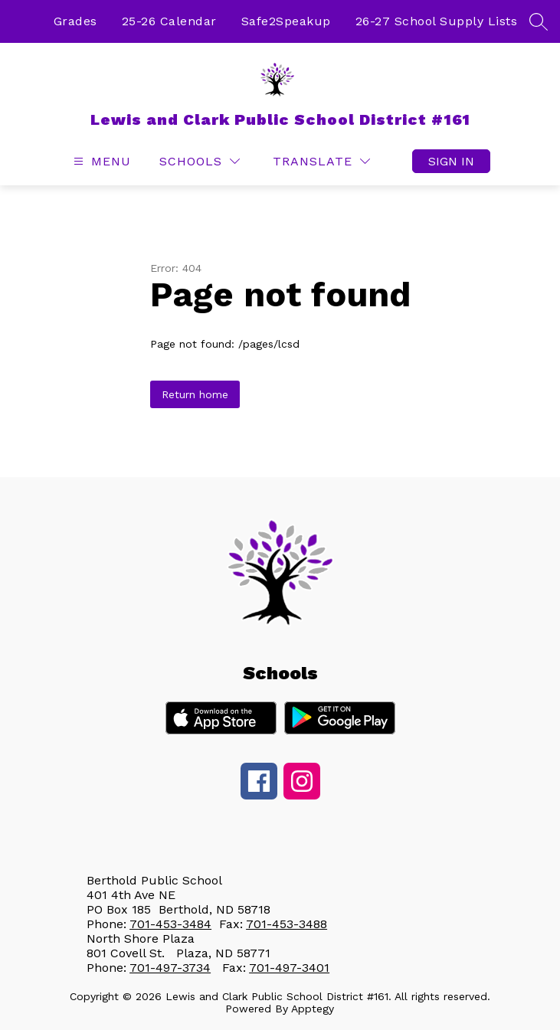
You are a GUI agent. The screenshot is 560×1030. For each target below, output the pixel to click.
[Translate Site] (321, 161)
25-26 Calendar (169, 21)
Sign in (451, 161)
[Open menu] (100, 161)
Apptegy (312, 1008)
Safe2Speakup (286, 21)
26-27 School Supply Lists (436, 21)
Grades (75, 21)
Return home (195, 394)
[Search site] (538, 21)
